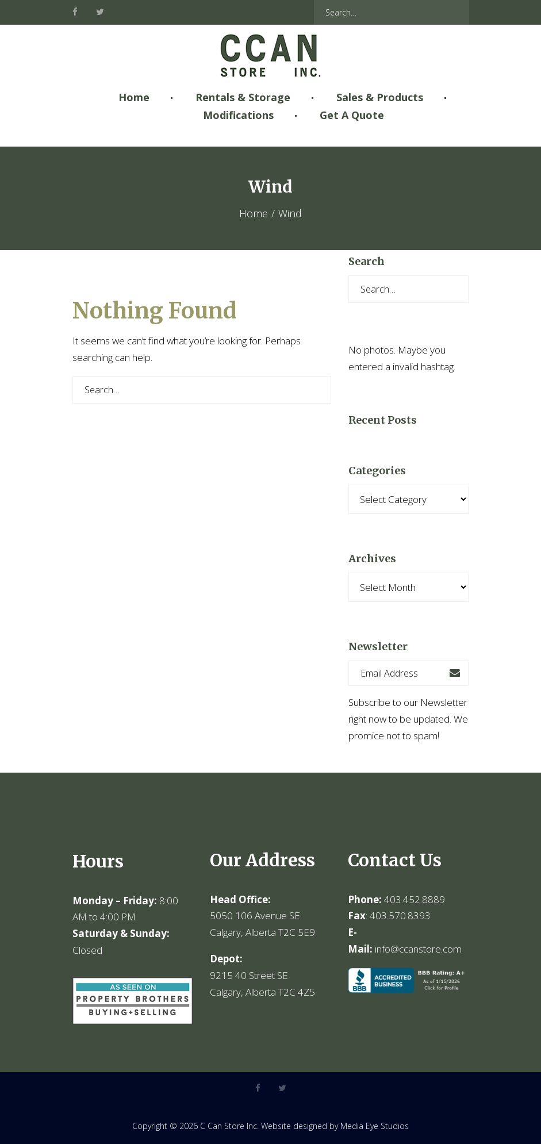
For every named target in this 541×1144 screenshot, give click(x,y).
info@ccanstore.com (418, 948)
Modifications (238, 115)
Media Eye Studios (374, 1125)
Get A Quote (352, 115)
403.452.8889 (414, 899)
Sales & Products (379, 97)
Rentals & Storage (242, 97)
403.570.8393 (400, 915)
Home (133, 97)
